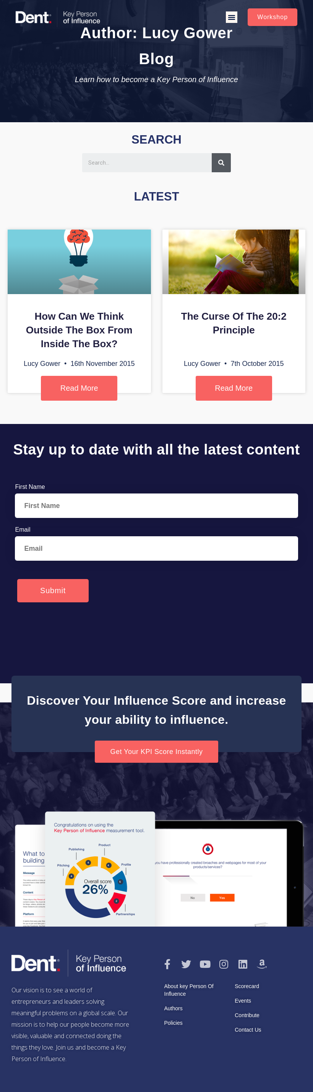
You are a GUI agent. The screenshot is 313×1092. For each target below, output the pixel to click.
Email (22, 529)
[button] (231, 17)
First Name (30, 487)
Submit (53, 590)
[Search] (221, 162)
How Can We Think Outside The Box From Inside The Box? (79, 330)
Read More (79, 388)
